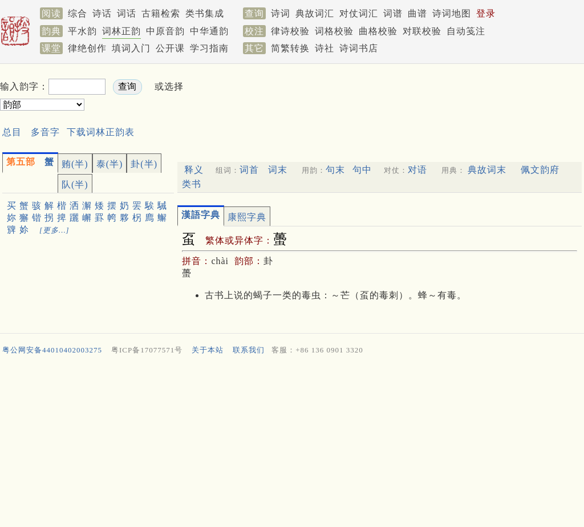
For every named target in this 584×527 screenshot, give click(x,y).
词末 (277, 170)
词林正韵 (121, 31)
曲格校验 (378, 31)
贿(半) (75, 164)
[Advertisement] (399, 96)
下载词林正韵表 (101, 132)
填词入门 (131, 48)
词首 (249, 170)
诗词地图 (451, 13)
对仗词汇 (358, 13)
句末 (335, 170)
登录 (486, 13)
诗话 (102, 13)
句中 (362, 170)
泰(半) (109, 164)
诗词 (280, 13)
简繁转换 (290, 48)
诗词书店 (358, 48)
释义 (194, 170)
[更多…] (54, 230)
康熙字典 (247, 217)
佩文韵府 (540, 170)
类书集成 (204, 13)
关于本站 (208, 350)
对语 (417, 170)
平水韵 (82, 31)
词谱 (393, 13)
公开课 (170, 48)
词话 (126, 13)
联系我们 (249, 350)
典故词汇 (314, 13)
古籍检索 (160, 13)
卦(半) (144, 164)
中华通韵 (209, 31)
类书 (191, 184)
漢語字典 (200, 215)
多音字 (45, 132)
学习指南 (209, 48)
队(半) (75, 184)
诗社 (324, 48)
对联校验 (422, 31)
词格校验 (334, 31)
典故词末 (487, 170)
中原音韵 (165, 31)
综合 (77, 13)
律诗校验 (290, 31)
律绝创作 (87, 48)
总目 (12, 132)
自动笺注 (466, 31)
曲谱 (417, 13)
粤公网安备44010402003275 (52, 350)
